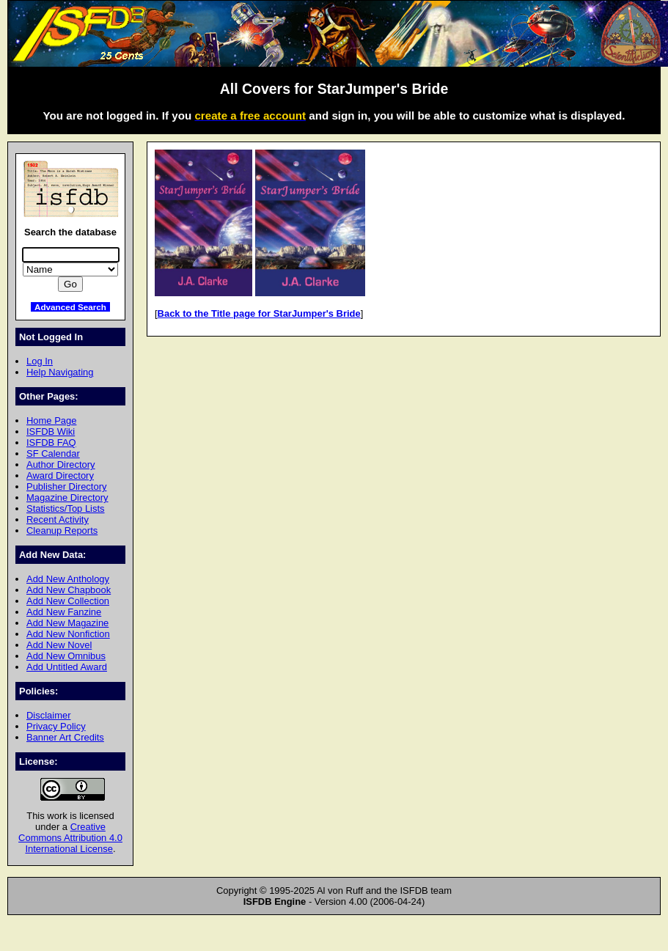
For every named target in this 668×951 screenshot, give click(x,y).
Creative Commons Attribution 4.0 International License (70, 837)
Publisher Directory (66, 486)
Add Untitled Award (66, 666)
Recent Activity (57, 519)
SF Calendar (53, 453)
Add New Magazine (67, 622)
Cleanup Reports (62, 530)
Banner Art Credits (65, 737)
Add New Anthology (67, 578)
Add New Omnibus (66, 655)
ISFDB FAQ (51, 442)
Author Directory (60, 464)
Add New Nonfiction (68, 633)
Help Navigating (59, 372)
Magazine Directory (67, 497)
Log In (39, 361)
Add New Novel (59, 644)
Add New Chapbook (68, 589)
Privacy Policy (56, 726)
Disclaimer (48, 715)
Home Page (51, 420)
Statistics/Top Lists (65, 508)
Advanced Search (70, 307)
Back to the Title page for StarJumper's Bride (259, 313)
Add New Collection (67, 600)
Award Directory (60, 475)
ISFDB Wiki (50, 431)
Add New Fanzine (63, 611)
